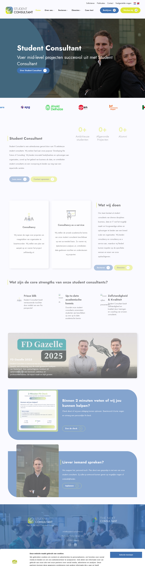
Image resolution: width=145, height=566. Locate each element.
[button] (19, 10)
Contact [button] (110, 3)
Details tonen (122, 561)
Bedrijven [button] (109, 10)
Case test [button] (89, 10)
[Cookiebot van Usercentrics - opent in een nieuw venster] (15, 561)
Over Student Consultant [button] (33, 70)
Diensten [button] (76, 10)
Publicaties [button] (101, 3)
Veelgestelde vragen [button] (123, 3)
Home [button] (38, 10)
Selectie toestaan (126, 539)
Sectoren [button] (63, 10)
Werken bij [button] (130, 10)
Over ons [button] (49, 10)
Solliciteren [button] (90, 3)
